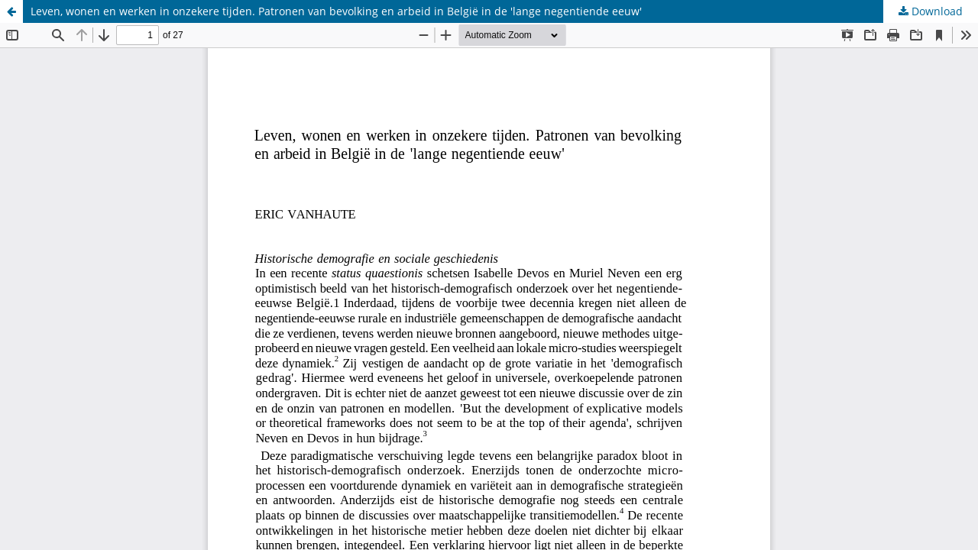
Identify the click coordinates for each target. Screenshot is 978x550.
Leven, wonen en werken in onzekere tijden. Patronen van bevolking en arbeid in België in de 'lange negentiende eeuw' (336, 11)
